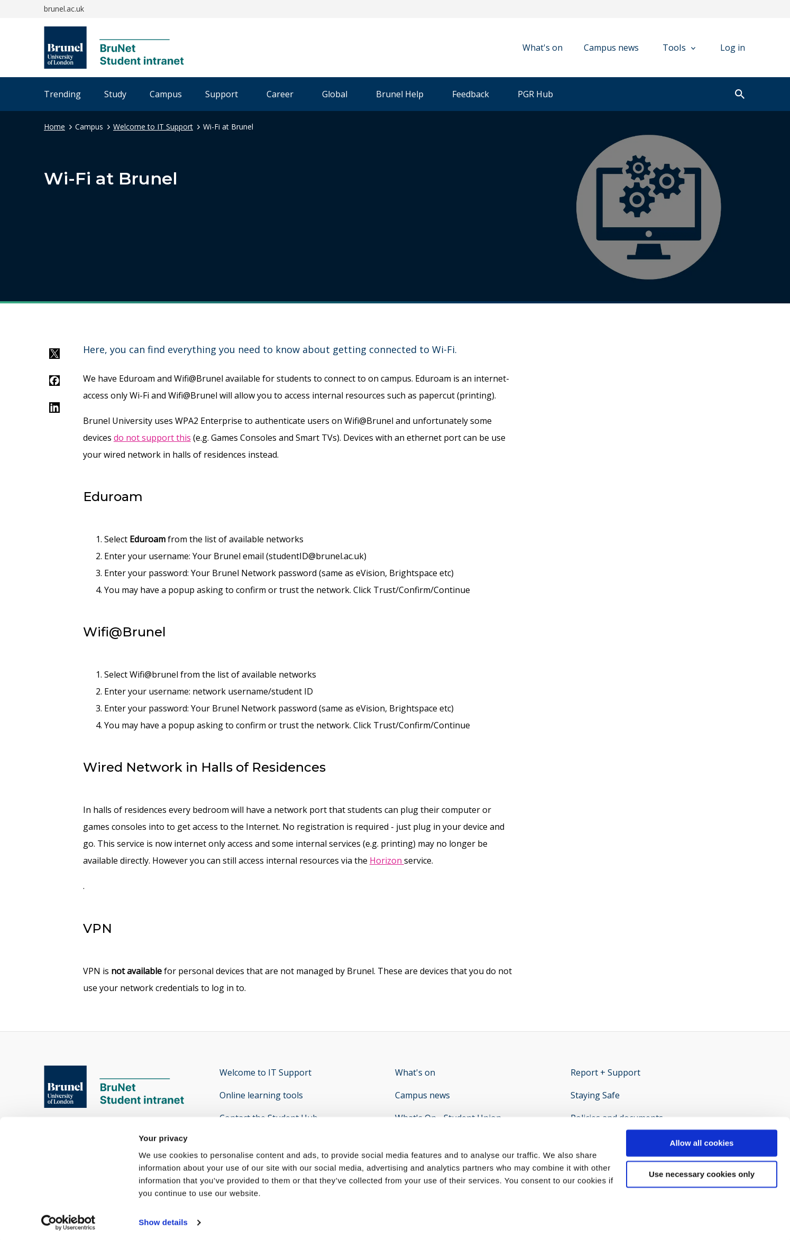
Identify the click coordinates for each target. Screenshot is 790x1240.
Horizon (387, 860)
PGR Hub (535, 94)
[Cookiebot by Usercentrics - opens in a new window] (68, 1219)
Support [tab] (221, 94)
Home (54, 127)
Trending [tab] (62, 94)
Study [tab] (115, 94)
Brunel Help (400, 94)
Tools (679, 47)
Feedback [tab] (470, 94)
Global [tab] (334, 94)
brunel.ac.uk (64, 9)
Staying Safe (595, 1095)
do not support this (152, 437)
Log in (732, 47)
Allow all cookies (702, 1139)
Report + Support (605, 1072)
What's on (542, 47)
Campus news (611, 47)
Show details (163, 1219)
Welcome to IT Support (153, 127)
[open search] (739, 95)
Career (280, 94)
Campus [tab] (166, 94)
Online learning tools (261, 1095)
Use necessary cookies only (702, 1171)
